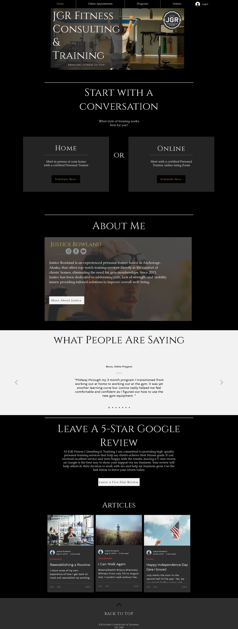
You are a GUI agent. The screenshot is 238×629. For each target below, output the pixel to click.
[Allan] (122, 407)
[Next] (221, 382)
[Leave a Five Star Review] (119, 482)
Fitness (150, 559)
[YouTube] (83, 251)
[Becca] (109, 407)
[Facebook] (76, 251)
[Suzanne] (112, 407)
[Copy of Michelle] (129, 407)
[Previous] (16, 382)
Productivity (56, 559)
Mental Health (105, 558)
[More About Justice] (66, 300)
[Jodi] (119, 407)
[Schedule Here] (66, 179)
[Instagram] (68, 251)
